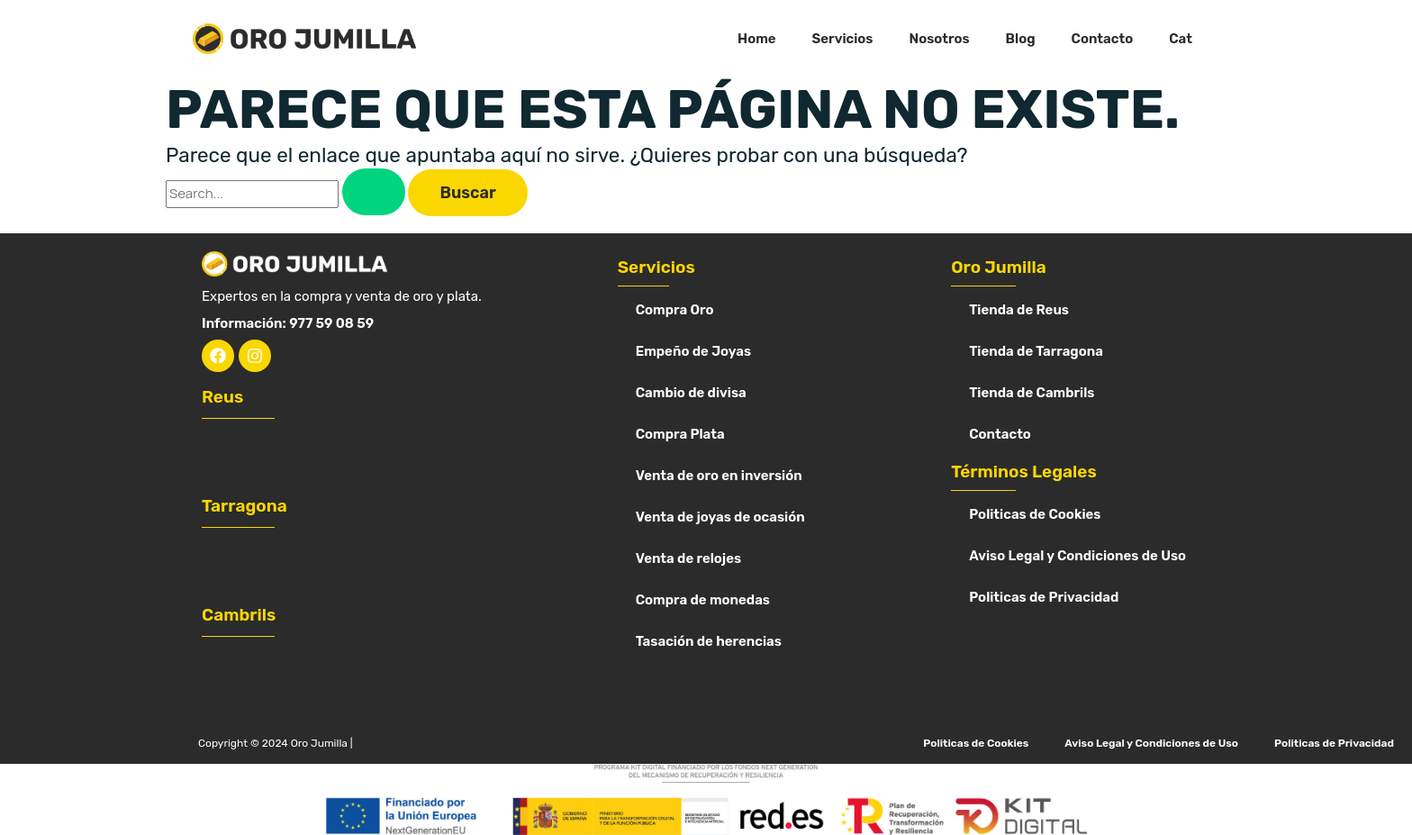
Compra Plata (680, 434)
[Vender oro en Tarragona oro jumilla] (347, 564)
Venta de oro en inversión (719, 475)
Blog (1021, 39)
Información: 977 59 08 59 (288, 323)
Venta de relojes (688, 558)
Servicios (842, 39)
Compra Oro (675, 310)
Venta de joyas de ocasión (720, 517)
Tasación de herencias (709, 641)
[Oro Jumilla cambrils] (347, 673)
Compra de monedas (703, 600)
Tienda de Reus (1019, 310)
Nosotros (939, 39)
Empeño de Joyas (693, 351)
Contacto (1103, 39)
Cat (1180, 39)
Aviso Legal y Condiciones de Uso (1077, 556)
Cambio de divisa (691, 393)
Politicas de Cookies (1034, 514)
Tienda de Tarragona (1036, 351)
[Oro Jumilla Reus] (347, 455)
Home (756, 39)
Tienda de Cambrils (1031, 393)
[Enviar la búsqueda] (373, 191)
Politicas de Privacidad (1043, 597)
